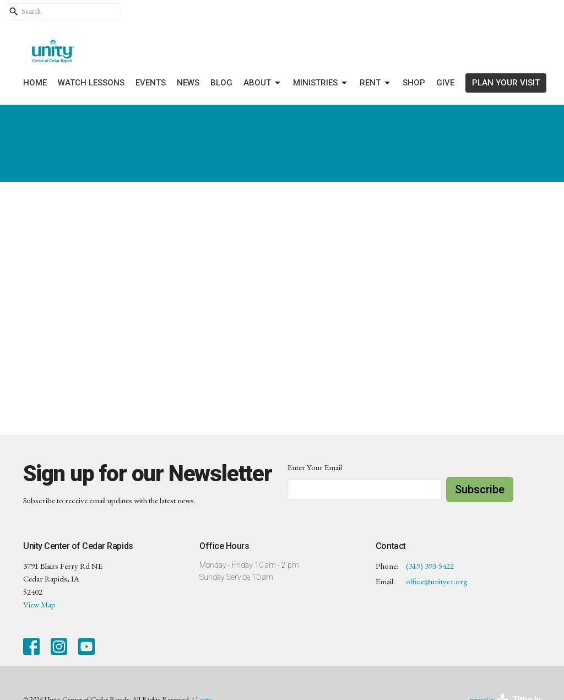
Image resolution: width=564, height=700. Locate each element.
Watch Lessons (91, 83)
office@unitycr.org (437, 581)
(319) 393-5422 (430, 566)
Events (150, 83)
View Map (39, 604)
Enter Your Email (315, 467)
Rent (376, 83)
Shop (414, 83)
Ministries (321, 83)
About (262, 83)
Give (445, 83)
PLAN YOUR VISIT (506, 83)
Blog (221, 83)
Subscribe (480, 489)
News (188, 83)
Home (35, 83)
